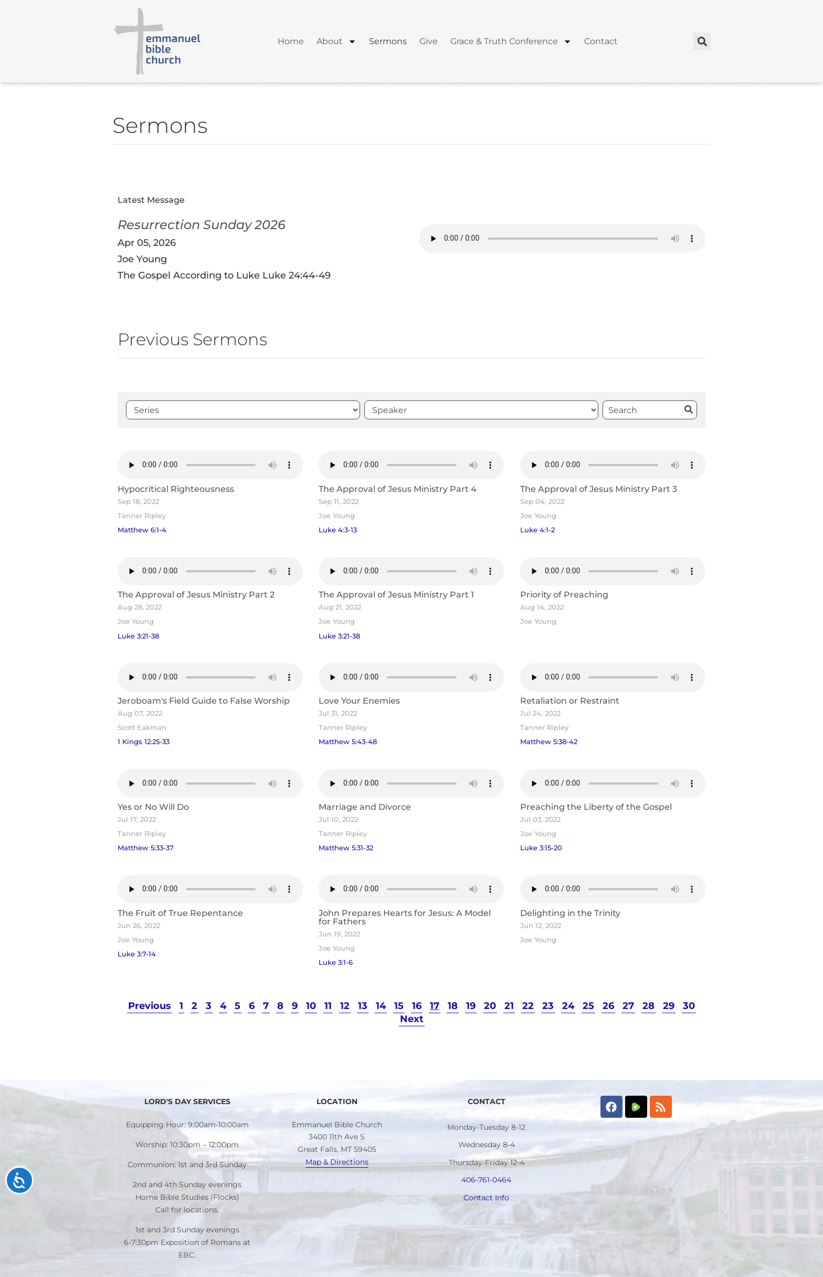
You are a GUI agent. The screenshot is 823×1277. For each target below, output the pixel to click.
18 (453, 1006)
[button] (702, 41)
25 (588, 1006)
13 (362, 1006)
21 (509, 1006)
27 (628, 1006)
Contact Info (486, 1197)
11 (328, 1006)
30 (689, 1006)
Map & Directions (336, 1162)
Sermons (388, 41)
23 (548, 1006)
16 (416, 1006)
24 (568, 1006)
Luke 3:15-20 (541, 848)
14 (381, 1006)
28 (648, 1006)
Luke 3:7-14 (137, 954)
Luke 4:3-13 (338, 530)
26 (608, 1006)
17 (434, 1006)
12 (345, 1006)
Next (412, 1019)
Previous (149, 1006)
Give (428, 41)
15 (399, 1006)
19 (471, 1006)
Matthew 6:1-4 (142, 530)
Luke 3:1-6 (336, 962)
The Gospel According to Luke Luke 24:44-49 (224, 275)
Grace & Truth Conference (511, 41)
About (336, 41)
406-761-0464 (486, 1180)
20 (490, 1006)
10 (311, 1006)
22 (528, 1006)
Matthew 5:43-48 (348, 742)
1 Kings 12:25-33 (144, 742)
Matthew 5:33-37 (146, 848)
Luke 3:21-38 (138, 636)
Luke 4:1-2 (537, 530)
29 (668, 1006)
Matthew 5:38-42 (548, 742)
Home (291, 41)
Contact (601, 41)
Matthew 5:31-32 (346, 848)
